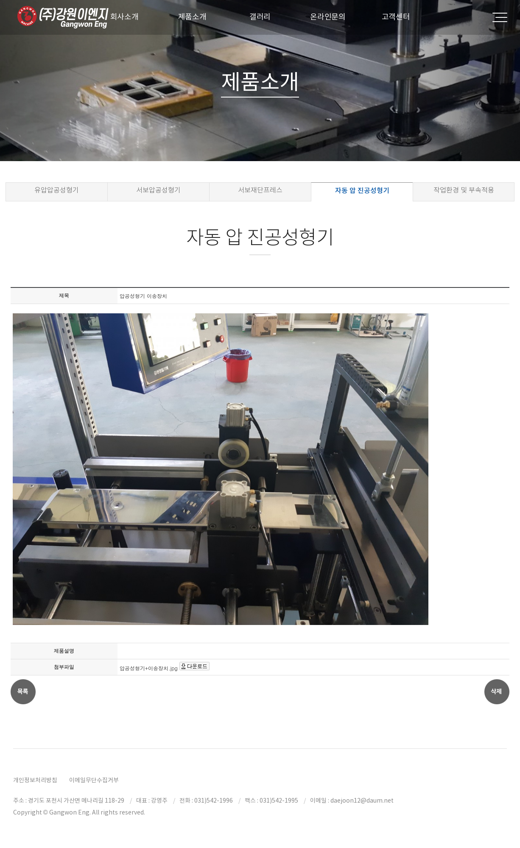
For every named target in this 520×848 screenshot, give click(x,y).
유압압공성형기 (56, 190)
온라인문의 (328, 17)
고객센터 (396, 17)
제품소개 (192, 17)
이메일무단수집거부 (94, 780)
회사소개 (124, 17)
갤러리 (260, 17)
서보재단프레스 (260, 190)
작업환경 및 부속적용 (463, 190)
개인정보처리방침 (35, 780)
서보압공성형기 (158, 190)
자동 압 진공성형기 (362, 190)
